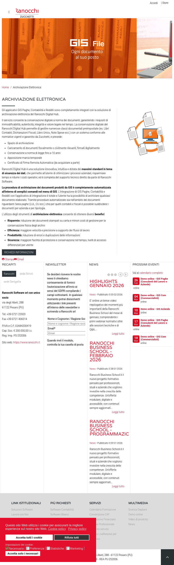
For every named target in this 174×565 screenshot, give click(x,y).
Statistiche (57, 548)
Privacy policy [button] (77, 528)
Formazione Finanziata (102, 519)
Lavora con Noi (20, 514)
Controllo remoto (99, 529)
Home (5, 87)
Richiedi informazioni (19, 252)
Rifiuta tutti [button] (72, 537)
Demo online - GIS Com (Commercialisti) (153, 297)
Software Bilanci (59, 514)
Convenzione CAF (99, 514)
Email (19, 259)
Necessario (16, 548)
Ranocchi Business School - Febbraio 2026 (102, 352)
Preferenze (37, 548)
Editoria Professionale (101, 524)
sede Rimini (26, 273)
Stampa (8, 259)
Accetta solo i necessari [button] (22, 553)
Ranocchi (9, 273)
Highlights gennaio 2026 (107, 283)
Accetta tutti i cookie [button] (29, 537)
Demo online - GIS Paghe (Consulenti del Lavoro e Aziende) (154, 281)
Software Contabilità (62, 509)
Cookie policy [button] (57, 528)
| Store (164, 2)
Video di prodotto (138, 519)
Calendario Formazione (102, 509)
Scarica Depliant (137, 509)
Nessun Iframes (65, 308)
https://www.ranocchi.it (26, 342)
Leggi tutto (118, 333)
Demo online (135, 514)
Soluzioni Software (22, 509)
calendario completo (151, 272)
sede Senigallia (12, 281)
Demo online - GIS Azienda (155, 309)
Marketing (76, 548)
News (93, 294)
